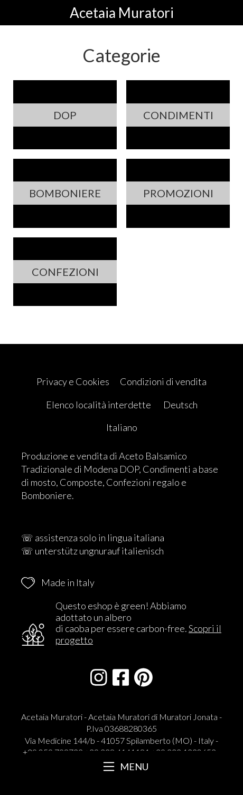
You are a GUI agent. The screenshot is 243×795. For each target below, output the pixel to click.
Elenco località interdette (98, 404)
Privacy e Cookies (72, 381)
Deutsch (180, 404)
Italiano (121, 427)
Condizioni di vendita (163, 381)
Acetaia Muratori (122, 12)
